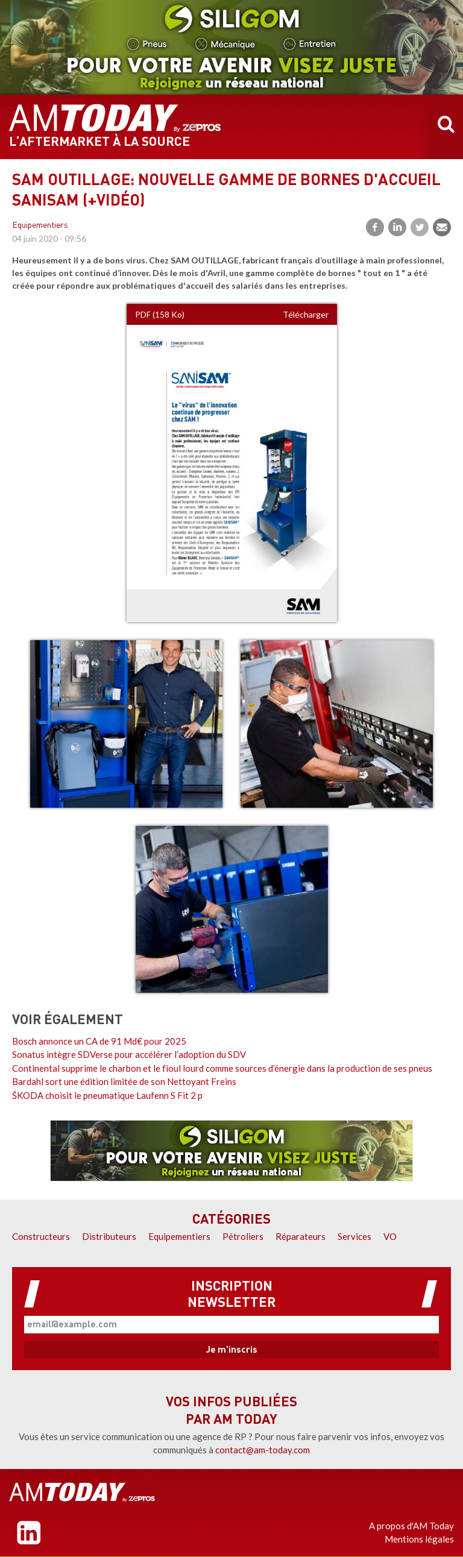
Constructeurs (41, 1236)
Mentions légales (419, 1538)
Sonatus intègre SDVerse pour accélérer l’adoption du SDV (129, 1054)
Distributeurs (109, 1236)
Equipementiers (40, 226)
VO (390, 1236)
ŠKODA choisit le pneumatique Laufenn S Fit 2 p (107, 1095)
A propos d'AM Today (411, 1525)
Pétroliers (242, 1236)
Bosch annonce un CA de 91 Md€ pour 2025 (99, 1041)
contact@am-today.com (262, 1449)
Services (354, 1236)
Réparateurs (301, 1236)
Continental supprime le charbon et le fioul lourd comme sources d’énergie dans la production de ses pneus (222, 1068)
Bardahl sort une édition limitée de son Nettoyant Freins (124, 1081)
